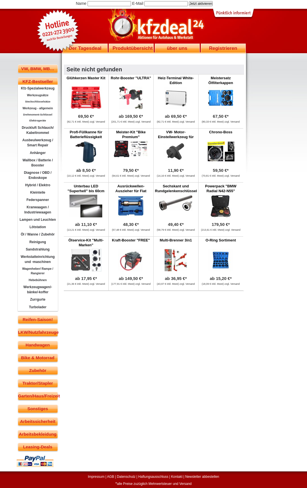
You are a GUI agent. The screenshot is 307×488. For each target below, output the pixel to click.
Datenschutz (126, 477)
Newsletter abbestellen (202, 477)
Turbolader (37, 307)
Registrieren (223, 48)
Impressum (96, 477)
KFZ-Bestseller (38, 81)
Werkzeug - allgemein (38, 108)
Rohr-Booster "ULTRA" (131, 78)
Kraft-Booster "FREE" (131, 240)
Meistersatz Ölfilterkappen (220, 80)
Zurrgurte (37, 299)
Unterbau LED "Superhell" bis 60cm (86, 188)
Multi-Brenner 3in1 (176, 240)
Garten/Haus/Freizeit (38, 395)
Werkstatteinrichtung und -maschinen (38, 259)
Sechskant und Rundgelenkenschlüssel (176, 188)
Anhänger (37, 153)
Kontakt (176, 477)
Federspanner (38, 200)
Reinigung (37, 242)
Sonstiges (37, 408)
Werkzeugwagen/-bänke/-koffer (37, 289)
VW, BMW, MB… (37, 68)
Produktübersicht (133, 48)
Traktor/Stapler (38, 383)
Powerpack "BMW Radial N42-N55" (220, 188)
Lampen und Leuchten (37, 220)
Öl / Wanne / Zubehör (38, 234)
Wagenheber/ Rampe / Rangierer (37, 271)
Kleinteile (37, 192)
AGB (110, 477)
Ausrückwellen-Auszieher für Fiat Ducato (131, 191)
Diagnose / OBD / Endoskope (38, 175)
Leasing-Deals (38, 446)
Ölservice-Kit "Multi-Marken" (86, 242)
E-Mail (137, 3)
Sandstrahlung (37, 249)
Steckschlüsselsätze (38, 101)
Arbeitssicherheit (37, 421)
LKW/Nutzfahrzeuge (38, 332)
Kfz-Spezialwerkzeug (38, 88)
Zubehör (37, 370)
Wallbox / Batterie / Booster (38, 162)
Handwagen (38, 345)
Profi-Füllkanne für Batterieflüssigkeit (86, 134)
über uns (177, 48)
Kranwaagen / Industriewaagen (37, 209)
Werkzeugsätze (37, 95)
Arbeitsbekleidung (37, 434)
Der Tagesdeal (85, 48)
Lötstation (37, 227)
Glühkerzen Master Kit (86, 78)
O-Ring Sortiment (221, 240)
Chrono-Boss (220, 132)
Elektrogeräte (37, 120)
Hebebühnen (38, 280)
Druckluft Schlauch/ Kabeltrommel (38, 130)
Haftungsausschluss (153, 477)
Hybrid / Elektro (37, 185)
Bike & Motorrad (37, 357)
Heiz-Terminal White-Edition (176, 80)
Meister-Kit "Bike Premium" (130, 134)
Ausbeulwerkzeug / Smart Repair (37, 142)
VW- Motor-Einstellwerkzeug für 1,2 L (175, 137)
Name (81, 3)
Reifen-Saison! (38, 319)
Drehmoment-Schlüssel (37, 114)
